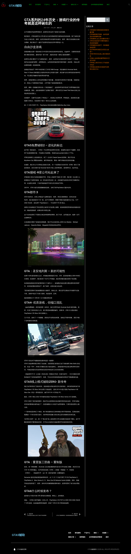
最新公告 (59, 27)
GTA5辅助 (15, 5)
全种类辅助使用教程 (97, 4)
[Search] (107, 20)
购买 (108, 4)
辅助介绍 (74, 4)
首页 (30, 4)
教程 (55, 4)
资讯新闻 (38, 4)
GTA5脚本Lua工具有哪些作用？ (100, 39)
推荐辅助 (84, 4)
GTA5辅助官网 (21, 549)
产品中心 (47, 4)
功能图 (64, 4)
